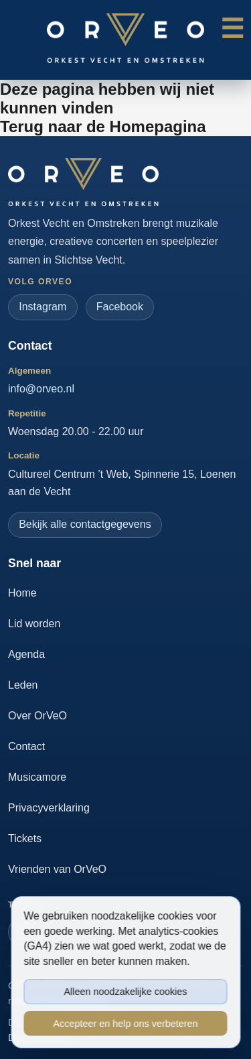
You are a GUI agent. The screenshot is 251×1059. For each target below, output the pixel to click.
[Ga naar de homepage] (83, 182)
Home (22, 593)
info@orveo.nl (41, 388)
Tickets (24, 838)
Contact (26, 746)
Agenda (26, 654)
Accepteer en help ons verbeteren (125, 1023)
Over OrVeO (37, 715)
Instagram (42, 306)
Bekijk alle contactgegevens (85, 524)
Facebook (119, 306)
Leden (23, 685)
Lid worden (34, 623)
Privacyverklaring (49, 807)
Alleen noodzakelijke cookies (125, 991)
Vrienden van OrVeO (57, 869)
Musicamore (37, 777)
